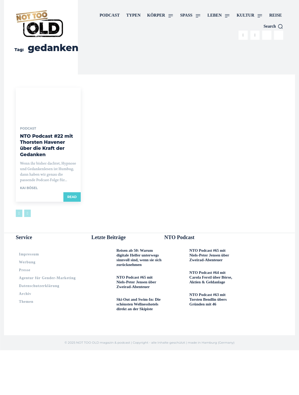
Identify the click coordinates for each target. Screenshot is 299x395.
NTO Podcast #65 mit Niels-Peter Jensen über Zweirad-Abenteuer (138, 264)
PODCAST (28, 128)
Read (72, 189)
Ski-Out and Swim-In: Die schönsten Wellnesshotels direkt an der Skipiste (137, 287)
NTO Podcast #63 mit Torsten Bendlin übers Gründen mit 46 (210, 285)
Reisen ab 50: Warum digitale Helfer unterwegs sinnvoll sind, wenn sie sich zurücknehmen (137, 245)
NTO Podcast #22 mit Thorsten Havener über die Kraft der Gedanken (46, 141)
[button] (273, 26)
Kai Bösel (29, 180)
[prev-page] (19, 205)
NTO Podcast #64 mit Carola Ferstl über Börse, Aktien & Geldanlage (208, 266)
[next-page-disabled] (27, 205)
